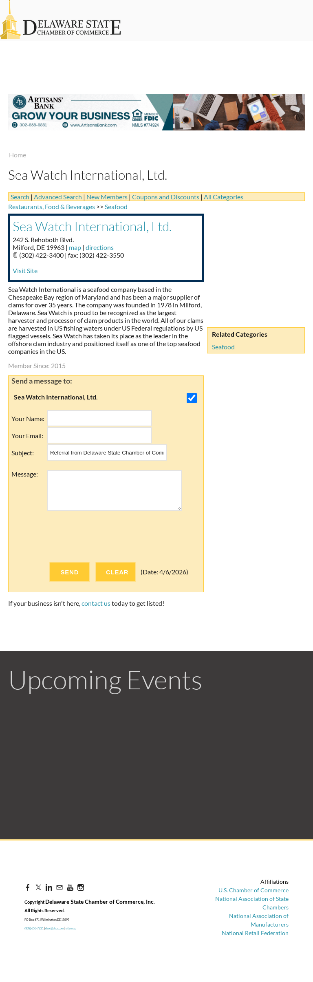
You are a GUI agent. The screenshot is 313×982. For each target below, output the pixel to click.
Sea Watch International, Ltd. (92, 226)
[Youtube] (70, 887)
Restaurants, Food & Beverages (51, 206)
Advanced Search (58, 197)
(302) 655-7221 (34, 928)
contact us (96, 603)
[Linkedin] (49, 887)
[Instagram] (80, 887)
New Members (107, 197)
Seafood (223, 347)
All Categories (223, 197)
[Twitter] (38, 887)
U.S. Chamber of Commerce (253, 890)
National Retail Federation (255, 932)
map (75, 247)
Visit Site (25, 270)
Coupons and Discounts (165, 197)
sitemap (71, 928)
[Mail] (59, 887)
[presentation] (109, 536)
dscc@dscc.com (54, 928)
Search (20, 197)
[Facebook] (27, 887)
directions (100, 247)
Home (17, 155)
